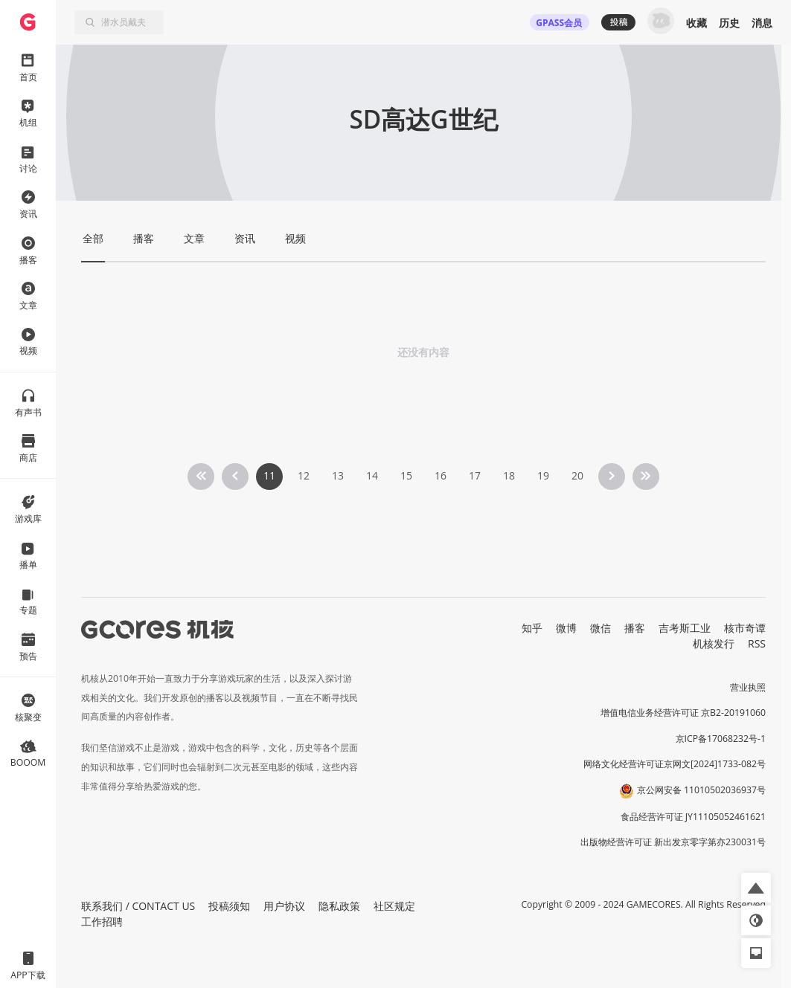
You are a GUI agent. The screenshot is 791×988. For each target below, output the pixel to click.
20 (577, 475)
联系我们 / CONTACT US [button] (138, 906)
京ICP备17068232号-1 (721, 738)
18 (509, 475)
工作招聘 (102, 921)
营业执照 (748, 687)
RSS (757, 643)
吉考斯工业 (685, 628)
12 (304, 475)
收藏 (696, 23)
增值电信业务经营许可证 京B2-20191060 (683, 712)
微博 (566, 628)
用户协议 (284, 906)
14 (372, 475)
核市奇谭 (745, 628)
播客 (634, 628)
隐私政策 (339, 906)
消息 (762, 23)
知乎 (532, 628)
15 (406, 475)
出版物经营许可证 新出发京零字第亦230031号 (673, 842)
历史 (729, 23)
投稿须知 (229, 906)
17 (475, 475)
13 (338, 475)
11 (269, 475)
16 (440, 475)
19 (543, 475)
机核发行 (713, 643)
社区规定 (394, 906)
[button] (756, 888)
